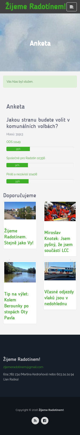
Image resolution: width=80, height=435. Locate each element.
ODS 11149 (13, 142)
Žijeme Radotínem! (35, 6)
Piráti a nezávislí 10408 (21, 174)
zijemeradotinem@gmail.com (23, 367)
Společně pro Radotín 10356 (25, 158)
